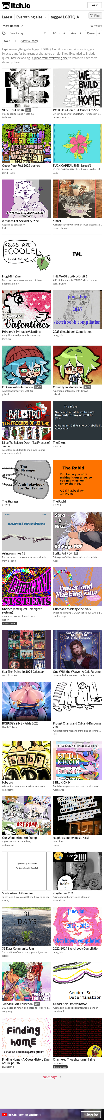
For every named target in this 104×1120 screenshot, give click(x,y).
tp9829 (57, 446)
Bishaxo (6, 117)
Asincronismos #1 (13, 553)
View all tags (29, 41)
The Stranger (10, 501)
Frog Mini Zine (11, 276)
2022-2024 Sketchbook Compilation (76, 948)
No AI (7, 41)
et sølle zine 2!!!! (63, 893)
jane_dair (58, 335)
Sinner (57, 221)
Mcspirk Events (10, 675)
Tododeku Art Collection (17, 1004)
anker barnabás (61, 117)
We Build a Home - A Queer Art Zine (76, 110)
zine (73, 33)
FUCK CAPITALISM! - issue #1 (72, 165)
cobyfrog (7, 1011)
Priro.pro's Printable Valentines (21, 331)
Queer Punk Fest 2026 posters (21, 165)
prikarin (6, 394)
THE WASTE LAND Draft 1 (70, 276)
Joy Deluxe (59, 900)
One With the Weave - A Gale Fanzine (76, 671)
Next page (50, 1077)
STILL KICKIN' (62, 782)
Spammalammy (10, 283)
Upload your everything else (50, 58)
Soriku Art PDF (62, 553)
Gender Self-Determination (70, 1004)
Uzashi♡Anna (9, 727)
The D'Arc (59, 442)
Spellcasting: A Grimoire (17, 893)
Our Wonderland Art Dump (19, 837)
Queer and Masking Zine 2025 (72, 609)
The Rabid (59, 501)
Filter (95, 15)
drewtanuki (59, 1011)
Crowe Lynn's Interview (67, 387)
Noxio (5, 955)
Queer (91, 33)
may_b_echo (9, 560)
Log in (94, 5)
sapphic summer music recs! (71, 837)
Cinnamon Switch (12, 453)
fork (4, 228)
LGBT (56, 33)
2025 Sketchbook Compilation (72, 331)
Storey (5, 900)
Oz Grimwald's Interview (17, 387)
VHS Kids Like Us (13, 110)
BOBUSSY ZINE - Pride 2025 (20, 723)
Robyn (5, 619)
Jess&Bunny (59, 283)
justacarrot (8, 844)
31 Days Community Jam (18, 948)
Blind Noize (8, 172)
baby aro (7, 782)
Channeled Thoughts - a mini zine (74, 1059)
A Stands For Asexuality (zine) (20, 221)
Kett (55, 560)
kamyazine (7, 789)
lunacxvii (58, 1063)
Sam (55, 172)
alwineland (8, 1066)
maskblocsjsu (60, 616)
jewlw (56, 844)
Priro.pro (7, 338)
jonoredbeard (60, 228)
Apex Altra (58, 789)
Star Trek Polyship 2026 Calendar (23, 671)
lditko (56, 734)
